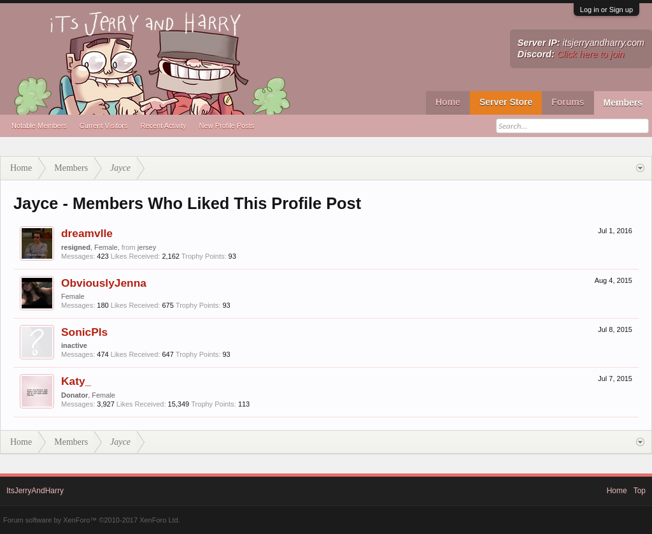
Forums (567, 102)
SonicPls (84, 332)
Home (448, 102)
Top (640, 490)
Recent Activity (163, 125)
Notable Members (39, 125)
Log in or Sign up (606, 9)
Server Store (505, 102)
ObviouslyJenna (103, 283)
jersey (147, 247)
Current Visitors (104, 125)
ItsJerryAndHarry (35, 490)
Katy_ (76, 381)
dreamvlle (87, 233)
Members (623, 102)
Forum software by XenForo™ (91, 520)
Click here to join (591, 54)
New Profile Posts (227, 125)
